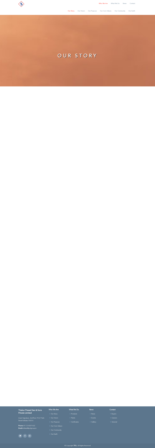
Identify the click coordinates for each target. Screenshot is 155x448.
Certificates (75, 422)
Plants (73, 418)
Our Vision (81, 11)
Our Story (71, 11)
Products (74, 414)
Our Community (120, 11)
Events (93, 418)
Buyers (114, 414)
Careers (114, 418)
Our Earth (131, 11)
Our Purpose (92, 11)
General (114, 422)
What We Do (115, 3)
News (125, 3)
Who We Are (103, 3)
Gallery (93, 422)
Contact (132, 3)
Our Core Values (105, 11)
